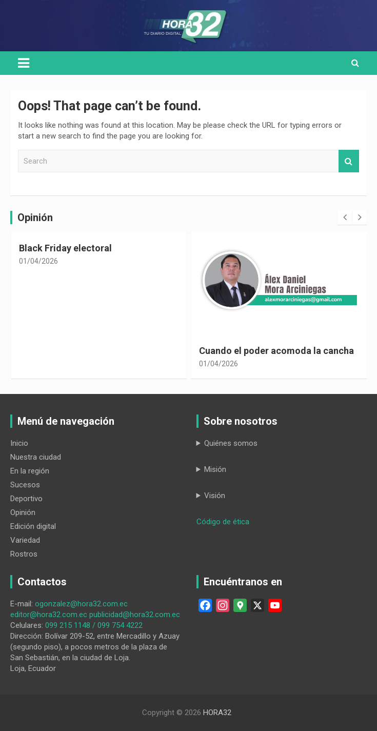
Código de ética (222, 521)
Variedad (25, 540)
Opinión (22, 512)
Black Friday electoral (65, 248)
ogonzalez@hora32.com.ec (81, 603)
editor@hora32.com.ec (48, 614)
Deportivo (26, 498)
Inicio (19, 443)
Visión (214, 495)
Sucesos (25, 484)
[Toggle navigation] (23, 63)
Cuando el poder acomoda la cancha (276, 350)
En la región (29, 471)
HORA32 (217, 712)
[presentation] (345, 217)
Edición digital (33, 526)
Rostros (23, 554)
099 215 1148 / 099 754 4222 (94, 625)
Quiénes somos (230, 443)
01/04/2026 (38, 261)
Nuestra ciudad (35, 457)
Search (349, 161)
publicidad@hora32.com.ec (134, 614)
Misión (215, 469)
